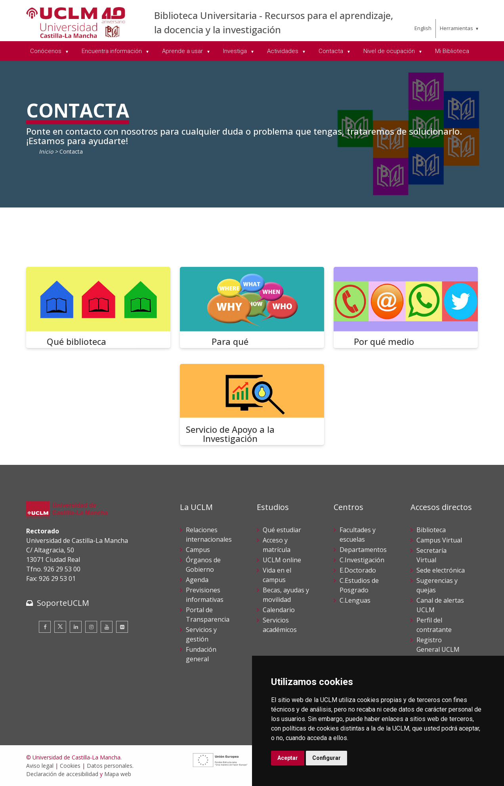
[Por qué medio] (405, 307)
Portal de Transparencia (207, 614)
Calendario (279, 609)
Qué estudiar (282, 529)
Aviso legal (39, 765)
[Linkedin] (76, 627)
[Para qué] (252, 307)
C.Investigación (362, 560)
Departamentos (363, 549)
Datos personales (109, 765)
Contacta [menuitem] (332, 51)
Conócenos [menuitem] (46, 51)
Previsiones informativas (204, 595)
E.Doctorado (358, 570)
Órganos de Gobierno (203, 565)
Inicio (46, 151)
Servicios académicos (280, 625)
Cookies (70, 765)
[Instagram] (91, 627)
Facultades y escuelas (358, 534)
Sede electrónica (440, 570)
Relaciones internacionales (209, 534)
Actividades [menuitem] (283, 51)
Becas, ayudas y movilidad (286, 595)
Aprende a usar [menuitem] (183, 51)
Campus (198, 549)
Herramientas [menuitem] (456, 28)
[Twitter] (60, 627)
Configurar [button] (326, 758)
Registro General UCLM (438, 645)
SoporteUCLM (63, 603)
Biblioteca (431, 529)
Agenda (197, 579)
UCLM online (282, 560)
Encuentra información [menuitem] (112, 51)
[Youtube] (107, 627)
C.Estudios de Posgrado (359, 585)
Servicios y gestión (201, 634)
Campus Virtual (439, 540)
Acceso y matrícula (276, 545)
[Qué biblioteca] (98, 307)
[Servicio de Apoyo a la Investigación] (252, 404)
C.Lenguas (355, 600)
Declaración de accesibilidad (62, 774)
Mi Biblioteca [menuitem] (452, 51)
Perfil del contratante (434, 625)
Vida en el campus (277, 575)
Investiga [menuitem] (235, 51)
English (422, 28)
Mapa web (117, 774)
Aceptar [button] (287, 758)
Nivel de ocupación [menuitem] (389, 51)
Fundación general (201, 654)
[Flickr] (122, 627)
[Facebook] (45, 627)
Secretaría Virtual (431, 555)
